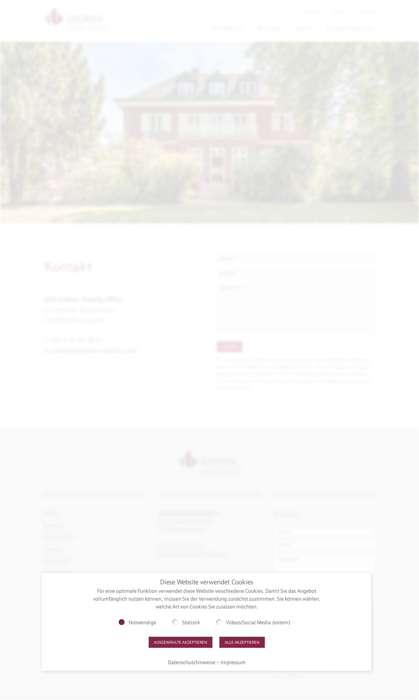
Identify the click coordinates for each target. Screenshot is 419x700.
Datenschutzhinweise (191, 662)
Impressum (233, 662)
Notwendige (142, 622)
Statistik (191, 622)
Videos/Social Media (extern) (258, 622)
